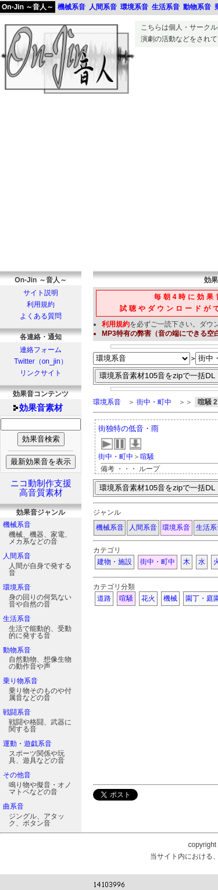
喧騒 (147, 457)
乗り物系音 (20, 681)
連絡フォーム (41, 350)
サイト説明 (40, 293)
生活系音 (17, 619)
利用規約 (41, 304)
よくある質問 (41, 316)
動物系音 (17, 650)
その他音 (17, 775)
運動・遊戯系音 (27, 744)
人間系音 (17, 556)
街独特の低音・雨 (128, 428)
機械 (170, 598)
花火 (148, 598)
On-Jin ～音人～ (27, 7)
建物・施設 (114, 562)
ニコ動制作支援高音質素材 (41, 488)
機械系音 (17, 525)
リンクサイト (41, 373)
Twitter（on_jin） (40, 361)
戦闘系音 (17, 712)
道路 (104, 598)
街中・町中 (154, 402)
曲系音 (13, 806)
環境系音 (17, 587)
